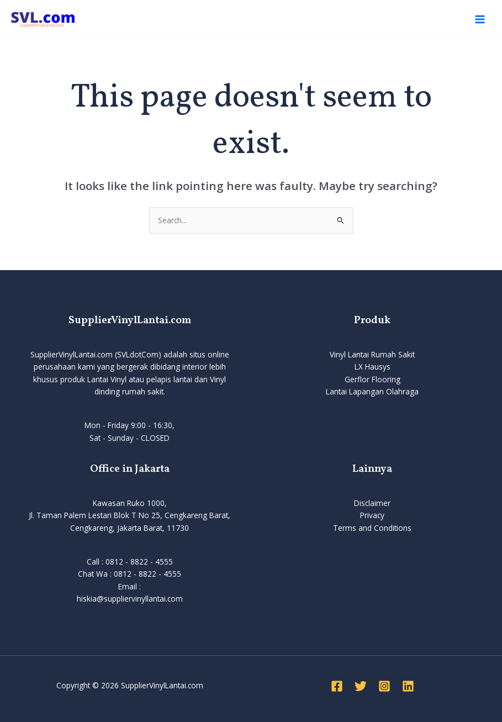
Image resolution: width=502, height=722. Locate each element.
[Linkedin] (408, 686)
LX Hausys (372, 366)
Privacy (372, 515)
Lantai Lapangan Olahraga (372, 391)
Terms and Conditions (372, 528)
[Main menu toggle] (480, 19)
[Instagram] (384, 686)
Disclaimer (372, 503)
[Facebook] (337, 686)
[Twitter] (361, 686)
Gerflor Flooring (372, 379)
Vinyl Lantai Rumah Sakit (372, 354)
